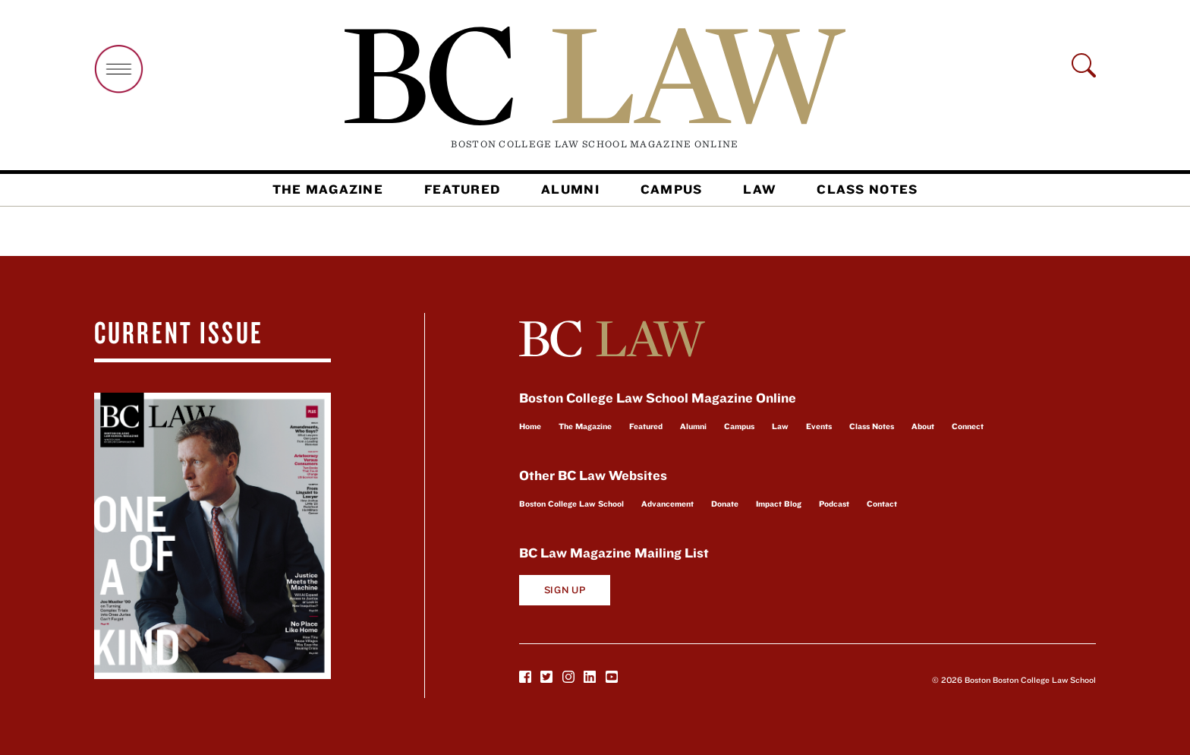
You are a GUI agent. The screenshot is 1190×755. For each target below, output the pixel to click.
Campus (672, 189)
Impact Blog (778, 503)
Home (530, 426)
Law (759, 189)
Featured (462, 189)
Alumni (570, 189)
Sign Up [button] (565, 589)
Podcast (834, 503)
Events (819, 426)
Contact (882, 503)
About (922, 426)
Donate (724, 503)
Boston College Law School (571, 503)
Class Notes (867, 189)
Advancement (667, 503)
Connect (968, 426)
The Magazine (327, 189)
